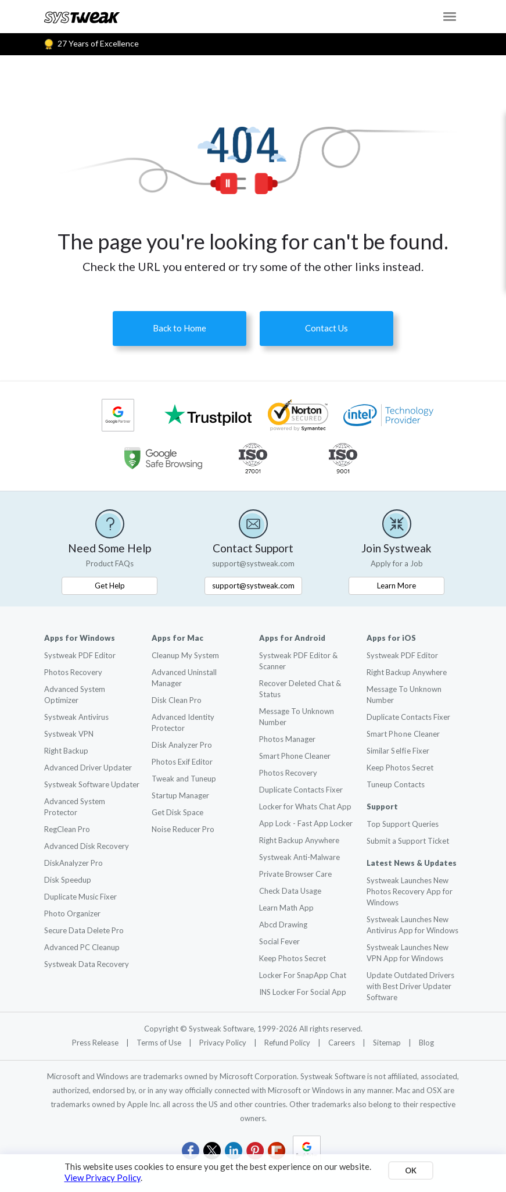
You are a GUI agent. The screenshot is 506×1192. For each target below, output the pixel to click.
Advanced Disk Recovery (86, 846)
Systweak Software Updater (91, 784)
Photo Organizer (72, 913)
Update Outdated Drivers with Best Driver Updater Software (410, 986)
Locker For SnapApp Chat (302, 975)
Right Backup (66, 750)
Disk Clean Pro (177, 700)
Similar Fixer (398, 750)
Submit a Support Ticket (408, 840)
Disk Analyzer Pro (182, 745)
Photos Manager (287, 739)
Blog (426, 1042)
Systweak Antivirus (76, 717)
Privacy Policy (223, 1042)
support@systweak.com (253, 585)
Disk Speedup (67, 879)
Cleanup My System (185, 655)
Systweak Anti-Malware (299, 857)
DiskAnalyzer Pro (73, 863)
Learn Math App (286, 907)
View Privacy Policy (102, 1177)
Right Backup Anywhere (299, 840)
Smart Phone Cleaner (295, 756)
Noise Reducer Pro (183, 829)
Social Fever (279, 941)
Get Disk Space (177, 812)
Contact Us (326, 328)
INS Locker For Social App (302, 992)
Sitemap (388, 1042)
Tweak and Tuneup (184, 778)
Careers (342, 1042)
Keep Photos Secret (292, 958)
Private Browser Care (295, 874)
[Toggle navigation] (449, 16)
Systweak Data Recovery (86, 964)
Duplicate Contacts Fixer (301, 789)
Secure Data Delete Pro (84, 930)
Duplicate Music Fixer (80, 896)
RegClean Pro (67, 829)
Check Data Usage (290, 890)
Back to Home (179, 328)
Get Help (110, 585)
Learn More (396, 585)
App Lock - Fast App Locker (306, 823)
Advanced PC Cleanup (82, 947)
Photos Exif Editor (182, 761)
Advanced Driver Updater (88, 767)
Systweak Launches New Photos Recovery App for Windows (410, 891)
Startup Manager (180, 795)
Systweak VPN (69, 733)
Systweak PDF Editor (80, 655)
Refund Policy (288, 1042)
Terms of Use (160, 1042)
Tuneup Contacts (396, 784)
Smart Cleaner (403, 733)
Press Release (96, 1042)
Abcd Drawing (283, 924)
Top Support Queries (403, 824)
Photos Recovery (73, 672)
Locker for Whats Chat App (305, 806)
